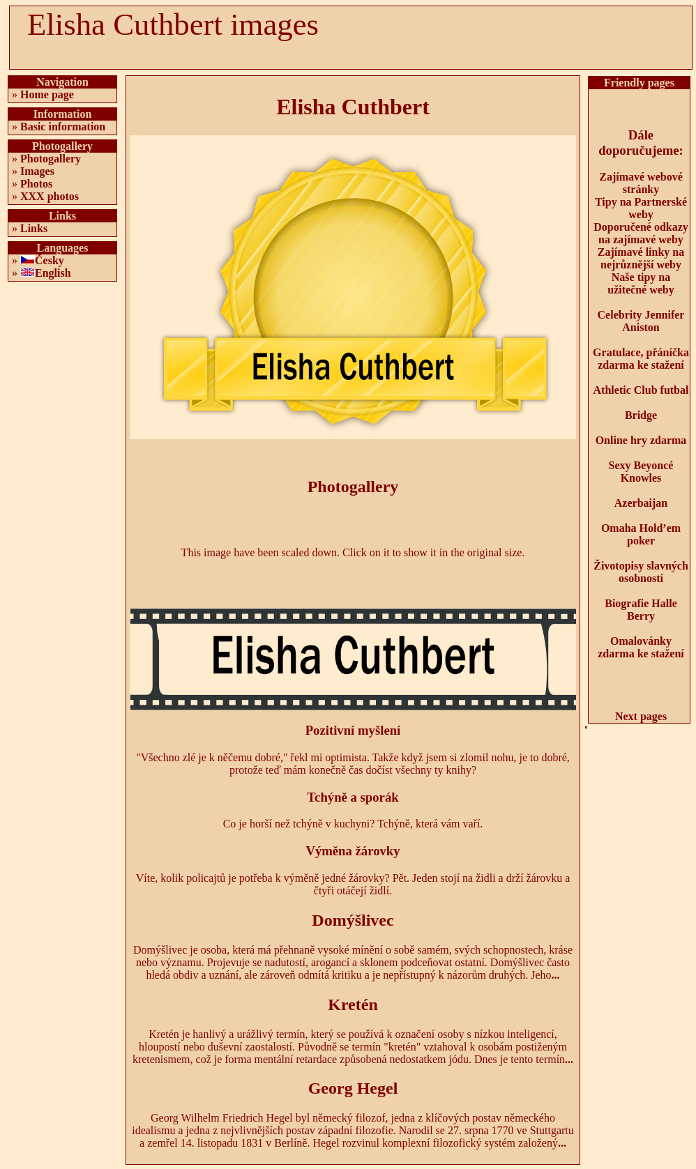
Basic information (62, 126)
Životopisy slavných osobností (640, 572)
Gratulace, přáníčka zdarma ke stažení (641, 358)
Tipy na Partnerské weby (641, 208)
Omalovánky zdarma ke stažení (641, 647)
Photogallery (50, 159)
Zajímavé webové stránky (641, 183)
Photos (36, 184)
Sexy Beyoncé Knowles (641, 471)
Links (33, 228)
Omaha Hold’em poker (641, 534)
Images (37, 171)
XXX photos (49, 196)
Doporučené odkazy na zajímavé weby (640, 233)
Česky (49, 260)
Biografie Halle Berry (641, 609)
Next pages (641, 716)
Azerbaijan (640, 503)
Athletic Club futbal (641, 390)
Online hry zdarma (641, 440)
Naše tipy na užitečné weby (640, 283)
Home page (47, 94)
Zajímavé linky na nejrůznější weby (641, 258)
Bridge (641, 415)
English (53, 273)
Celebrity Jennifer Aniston (641, 321)
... (556, 975)
